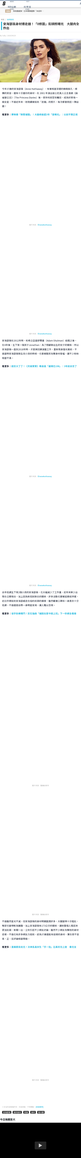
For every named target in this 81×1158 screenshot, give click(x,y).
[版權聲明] (39, 1107)
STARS (27, 7)
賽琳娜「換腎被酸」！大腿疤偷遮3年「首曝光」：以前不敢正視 (44, 114)
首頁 (2, 19)
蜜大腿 (41, 1112)
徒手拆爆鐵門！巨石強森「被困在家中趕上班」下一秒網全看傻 (43, 613)
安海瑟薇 (6, 1112)
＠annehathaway (45, 225)
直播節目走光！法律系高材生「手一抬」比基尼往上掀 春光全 (43, 946)
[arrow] (4, 4)
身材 (33, 1112)
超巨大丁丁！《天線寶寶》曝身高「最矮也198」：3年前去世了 (44, 366)
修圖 (26, 1112)
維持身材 (17, 1112)
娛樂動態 (10, 19)
